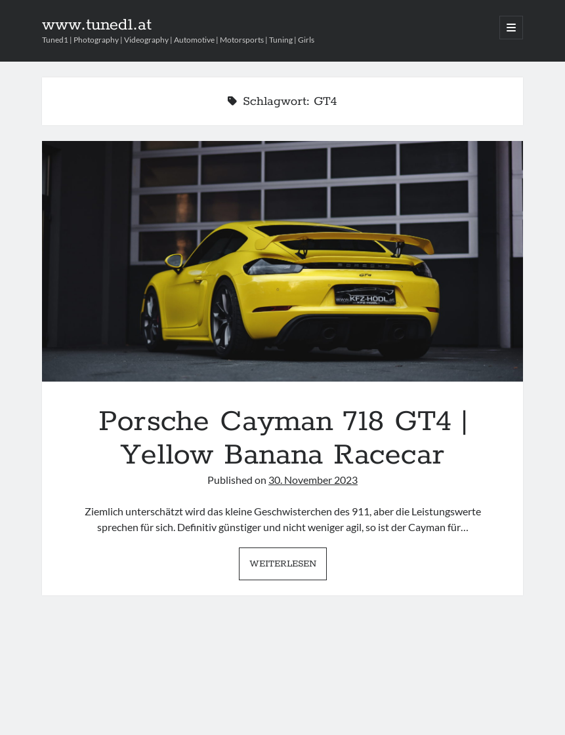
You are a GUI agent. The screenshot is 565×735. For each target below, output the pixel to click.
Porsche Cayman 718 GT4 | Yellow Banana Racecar (282, 261)
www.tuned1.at (97, 24)
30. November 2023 (313, 479)
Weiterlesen (288, 567)
